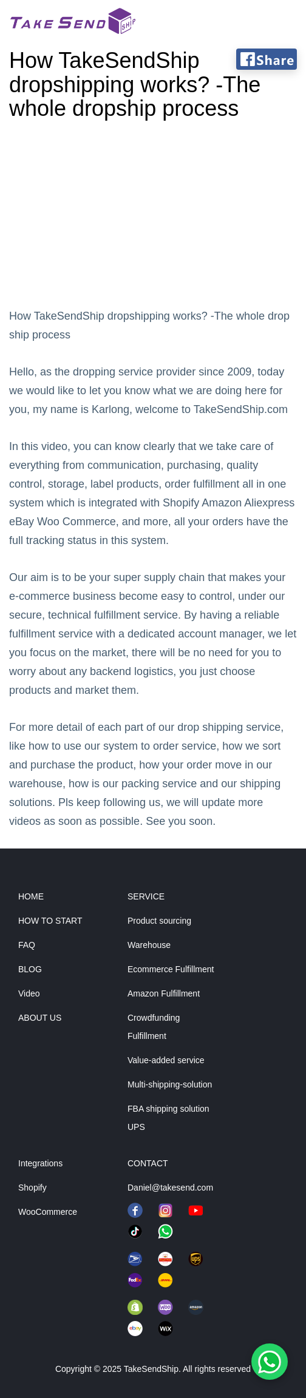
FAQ (26, 945)
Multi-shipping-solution (169, 1084)
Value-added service (166, 1060)
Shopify (32, 1187)
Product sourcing (159, 921)
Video (29, 993)
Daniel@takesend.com (170, 1187)
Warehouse (149, 945)
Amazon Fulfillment (163, 993)
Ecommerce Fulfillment (170, 969)
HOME (31, 896)
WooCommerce (47, 1212)
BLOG (30, 969)
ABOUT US (39, 1018)
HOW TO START (50, 921)
